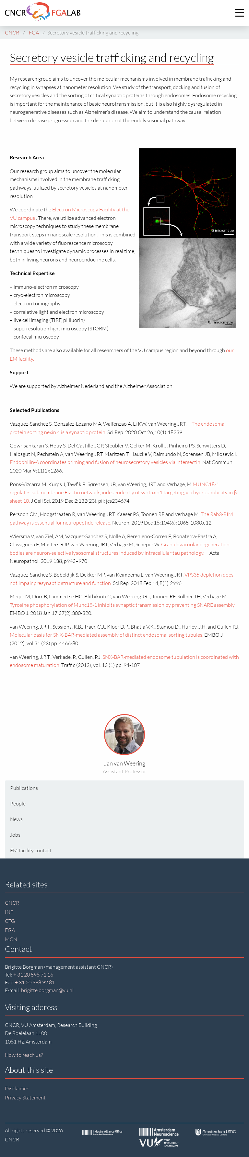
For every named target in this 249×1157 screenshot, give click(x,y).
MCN (11, 939)
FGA (10, 930)
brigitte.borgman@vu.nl (47, 990)
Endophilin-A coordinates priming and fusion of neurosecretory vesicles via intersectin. (105, 462)
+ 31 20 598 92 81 (35, 982)
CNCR (12, 902)
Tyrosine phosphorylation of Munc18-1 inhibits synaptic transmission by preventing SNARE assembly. (122, 605)
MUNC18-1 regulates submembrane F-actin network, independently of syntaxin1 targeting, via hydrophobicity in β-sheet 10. (124, 492)
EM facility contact (31, 850)
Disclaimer (17, 1088)
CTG (10, 921)
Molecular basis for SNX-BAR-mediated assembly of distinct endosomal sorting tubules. (106, 635)
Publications (24, 788)
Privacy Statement (25, 1097)
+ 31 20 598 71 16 (33, 974)
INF (9, 912)
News (16, 819)
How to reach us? (24, 1055)
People (18, 803)
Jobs (15, 834)
